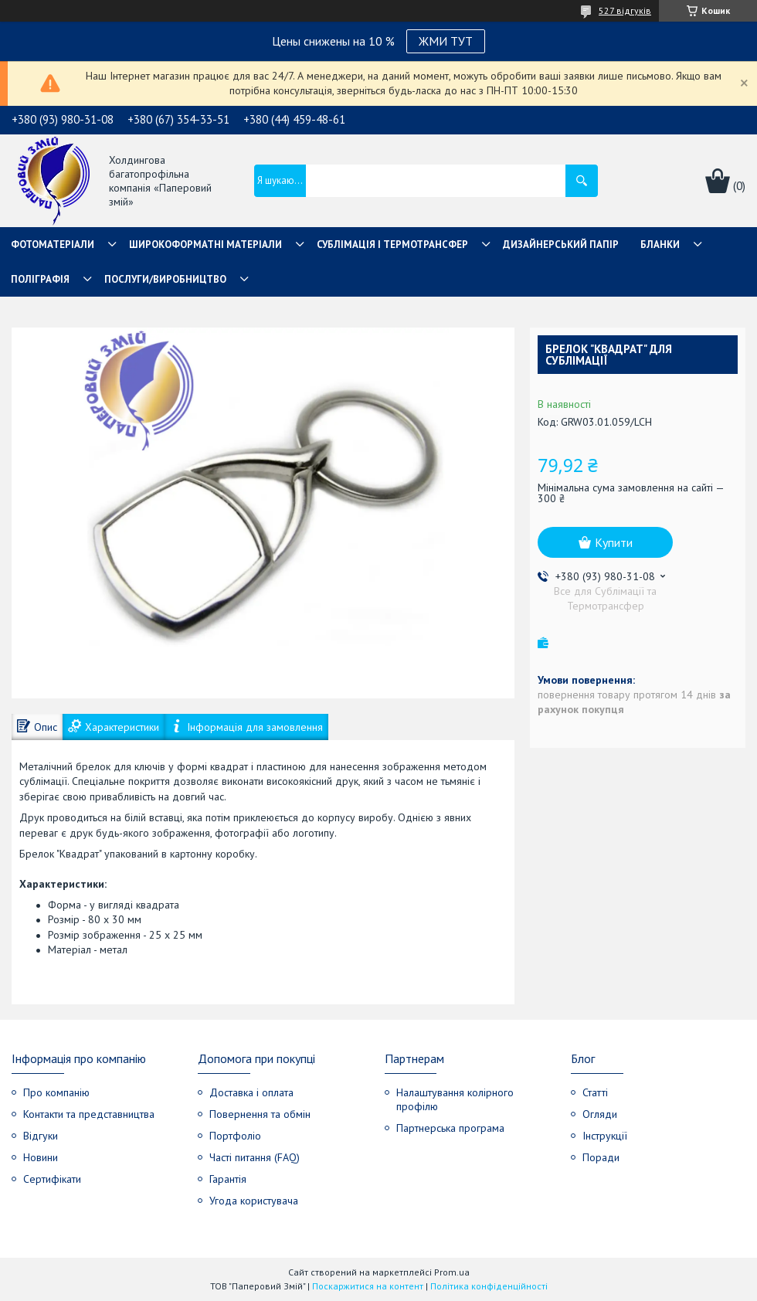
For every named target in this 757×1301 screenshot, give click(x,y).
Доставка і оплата (251, 1092)
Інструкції (604, 1136)
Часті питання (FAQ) (254, 1157)
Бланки (660, 244)
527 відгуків (625, 10)
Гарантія (227, 1179)
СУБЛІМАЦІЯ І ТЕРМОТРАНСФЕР (392, 244)
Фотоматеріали (52, 244)
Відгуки (40, 1136)
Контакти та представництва (88, 1114)
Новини (40, 1157)
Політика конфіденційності (489, 1286)
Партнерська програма (450, 1128)
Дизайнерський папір (561, 244)
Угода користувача (253, 1201)
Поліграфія (40, 279)
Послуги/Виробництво (165, 279)
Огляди (599, 1114)
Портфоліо (235, 1136)
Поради (601, 1157)
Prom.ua (452, 1272)
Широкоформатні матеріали (205, 244)
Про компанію (56, 1092)
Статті (595, 1092)
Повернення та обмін (260, 1114)
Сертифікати (52, 1179)
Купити (614, 542)
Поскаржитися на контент (367, 1286)
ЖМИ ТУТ (446, 41)
